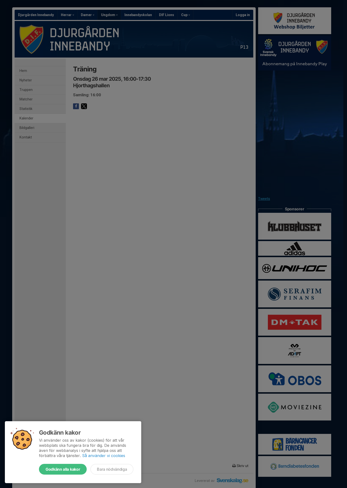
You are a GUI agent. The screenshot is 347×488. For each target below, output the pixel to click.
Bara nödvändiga (112, 469)
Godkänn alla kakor (63, 469)
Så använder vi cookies (103, 455)
